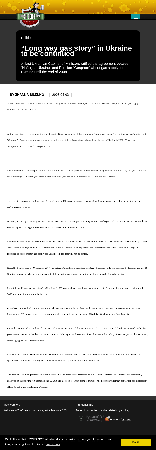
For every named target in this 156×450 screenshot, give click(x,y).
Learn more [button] (53, 444)
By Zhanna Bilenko (27, 95)
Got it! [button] (136, 442)
